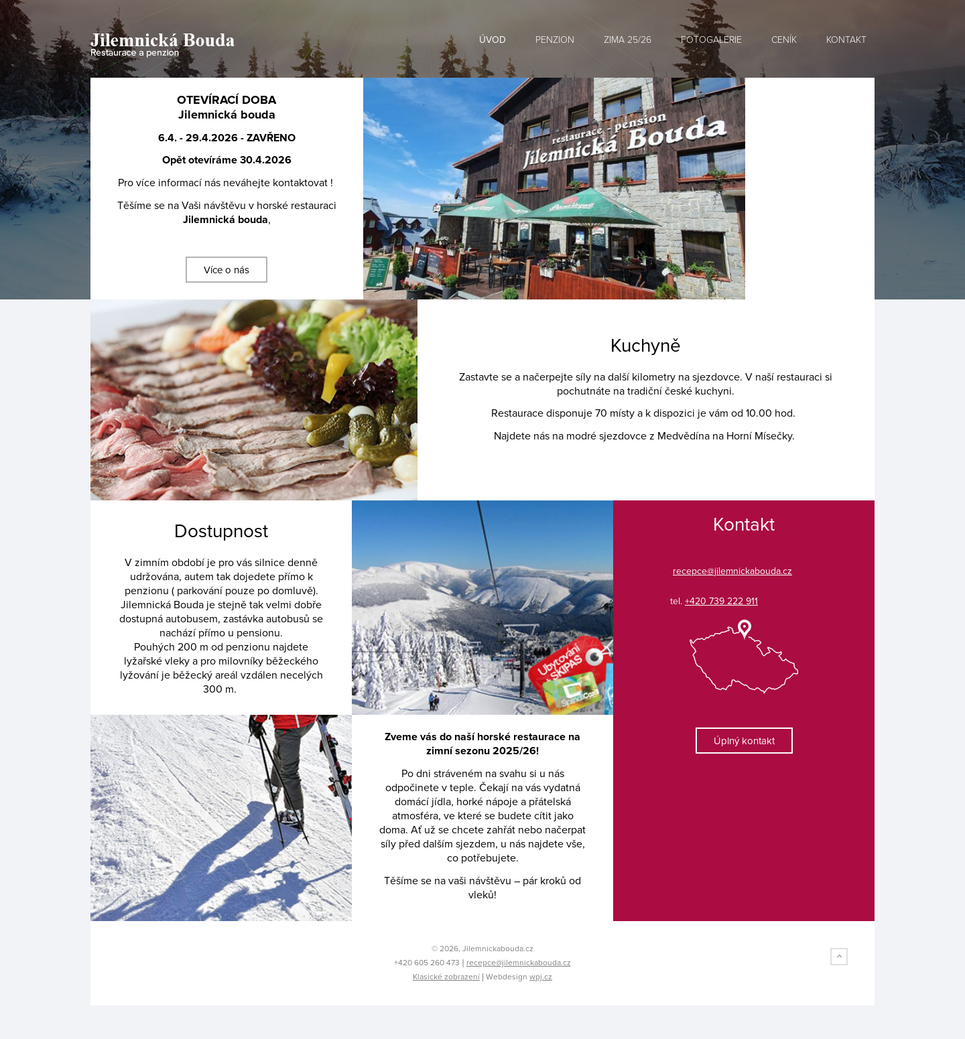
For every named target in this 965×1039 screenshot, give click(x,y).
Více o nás (226, 270)
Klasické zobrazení (446, 976)
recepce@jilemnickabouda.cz (518, 962)
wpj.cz (540, 976)
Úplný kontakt (744, 741)
